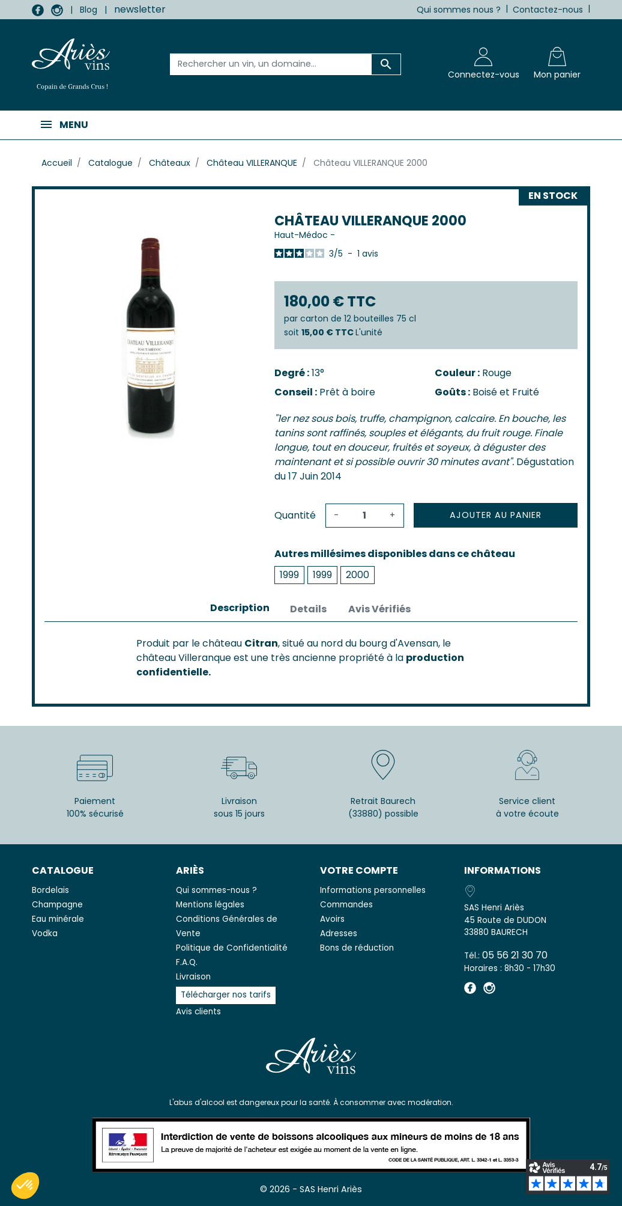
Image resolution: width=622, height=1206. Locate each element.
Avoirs (332, 919)
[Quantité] (364, 515)
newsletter (140, 9)
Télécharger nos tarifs (226, 994)
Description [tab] (240, 608)
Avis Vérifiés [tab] (379, 609)
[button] (25, 1185)
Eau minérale (58, 919)
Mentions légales (210, 904)
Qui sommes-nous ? (216, 890)
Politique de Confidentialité (232, 948)
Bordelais (50, 890)
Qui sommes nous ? (459, 10)
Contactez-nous (548, 10)
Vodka (45, 933)
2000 (357, 575)
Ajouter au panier (496, 515)
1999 (289, 575)
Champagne (57, 904)
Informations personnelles (373, 890)
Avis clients (198, 1011)
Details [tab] (308, 609)
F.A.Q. (187, 962)
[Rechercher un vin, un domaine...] (271, 64)
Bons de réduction (357, 948)
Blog (88, 10)
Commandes (346, 904)
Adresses (338, 933)
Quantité (295, 515)
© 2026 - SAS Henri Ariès (311, 1189)
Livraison (193, 976)
